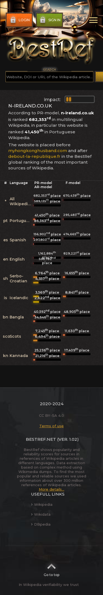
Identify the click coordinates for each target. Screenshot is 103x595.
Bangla (17, 317)
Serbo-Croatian (18, 278)
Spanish (18, 239)
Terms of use (51, 426)
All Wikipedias (21, 201)
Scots (15, 336)
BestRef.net (41, 439)
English (17, 259)
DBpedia (41, 524)
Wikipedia (41, 504)
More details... (51, 489)
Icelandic (19, 297)
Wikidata (41, 514)
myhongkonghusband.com (37, 150)
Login (19, 20)
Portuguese (21, 220)
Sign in (49, 20)
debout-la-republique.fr (34, 156)
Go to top (51, 568)
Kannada (19, 355)
